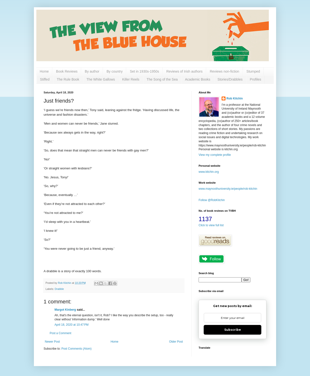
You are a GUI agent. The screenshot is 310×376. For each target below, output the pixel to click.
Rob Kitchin (234, 98)
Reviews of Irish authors (184, 71)
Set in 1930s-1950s (144, 71)
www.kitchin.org (209, 171)
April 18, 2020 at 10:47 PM (71, 324)
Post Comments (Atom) (76, 348)
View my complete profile (215, 155)
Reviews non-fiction (224, 71)
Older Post (176, 341)
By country (115, 71)
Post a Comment (60, 333)
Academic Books (197, 79)
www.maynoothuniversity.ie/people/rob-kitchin (228, 188)
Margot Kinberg (65, 309)
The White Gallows (100, 79)
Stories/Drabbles (230, 79)
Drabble (59, 288)
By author (92, 71)
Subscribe (232, 329)
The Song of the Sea (162, 79)
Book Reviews (67, 71)
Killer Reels (131, 79)
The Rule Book (68, 79)
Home (44, 71)
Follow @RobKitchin (212, 200)
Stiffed (44, 79)
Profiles (255, 79)
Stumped (253, 71)
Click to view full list (211, 225)
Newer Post (52, 341)
